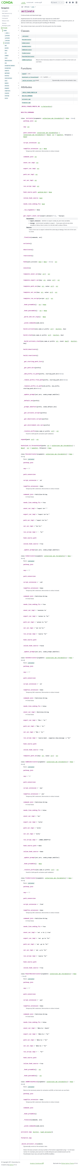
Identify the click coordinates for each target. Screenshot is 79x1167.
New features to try (7, 13)
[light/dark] (67, 2)
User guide (5, 11)
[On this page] (76, 2)
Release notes (5, 20)
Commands (5, 18)
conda (23, 2)
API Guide (4, 28)
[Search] (58, 2)
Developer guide (6, 25)
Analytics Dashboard (37, 1163)
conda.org (37, 2)
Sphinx (12, 1165)
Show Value (30, 497)
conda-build (29, 2)
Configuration (5, 16)
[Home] (22, 7)
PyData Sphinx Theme (67, 1163)
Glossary (4, 23)
